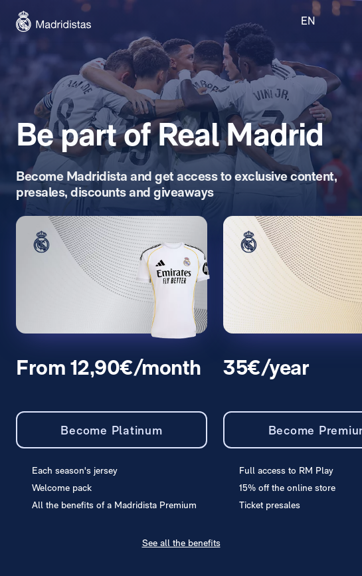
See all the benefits (181, 542)
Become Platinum (111, 430)
